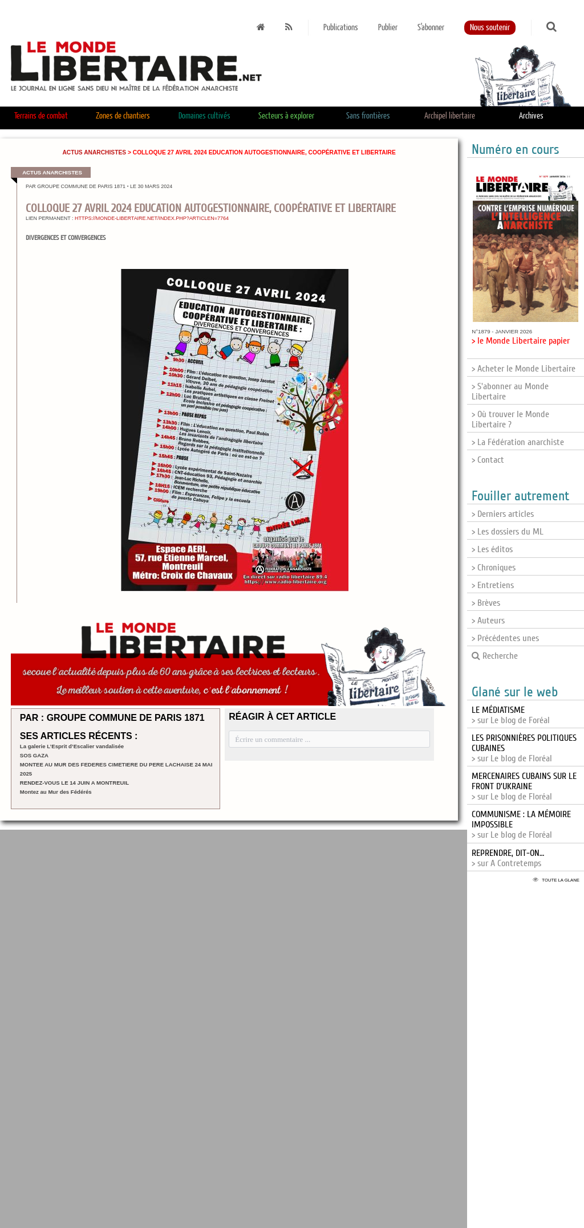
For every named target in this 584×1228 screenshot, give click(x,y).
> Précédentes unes (505, 638)
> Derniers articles (503, 514)
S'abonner (430, 27)
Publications (340, 27)
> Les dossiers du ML (508, 532)
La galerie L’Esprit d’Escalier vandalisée (72, 746)
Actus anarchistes (94, 152)
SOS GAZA (34, 755)
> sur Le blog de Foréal (511, 715)
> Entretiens (493, 585)
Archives (531, 116)
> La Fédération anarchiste (518, 442)
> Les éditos (492, 549)
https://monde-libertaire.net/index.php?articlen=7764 (152, 218)
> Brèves (486, 603)
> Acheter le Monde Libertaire (523, 369)
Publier (388, 27)
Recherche (495, 656)
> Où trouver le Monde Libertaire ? (510, 419)
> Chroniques (494, 567)
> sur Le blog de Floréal (524, 786)
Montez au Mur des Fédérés (56, 792)
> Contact (488, 460)
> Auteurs (488, 620)
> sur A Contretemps (508, 858)
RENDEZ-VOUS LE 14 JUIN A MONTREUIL (74, 783)
